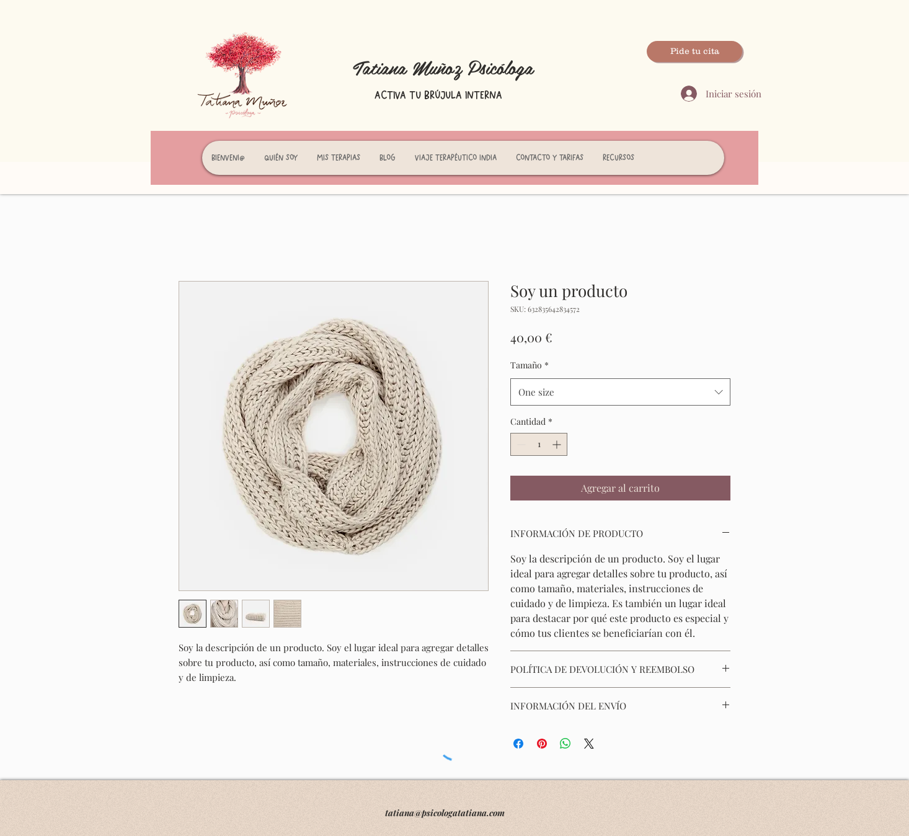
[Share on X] (589, 743)
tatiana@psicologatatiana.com (445, 813)
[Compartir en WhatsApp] (565, 743)
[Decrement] (520, 444)
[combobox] (620, 392)
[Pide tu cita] (694, 51)
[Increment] (557, 444)
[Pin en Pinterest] (541, 743)
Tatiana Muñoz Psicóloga (443, 67)
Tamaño (529, 365)
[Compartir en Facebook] (518, 743)
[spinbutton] (539, 444)
